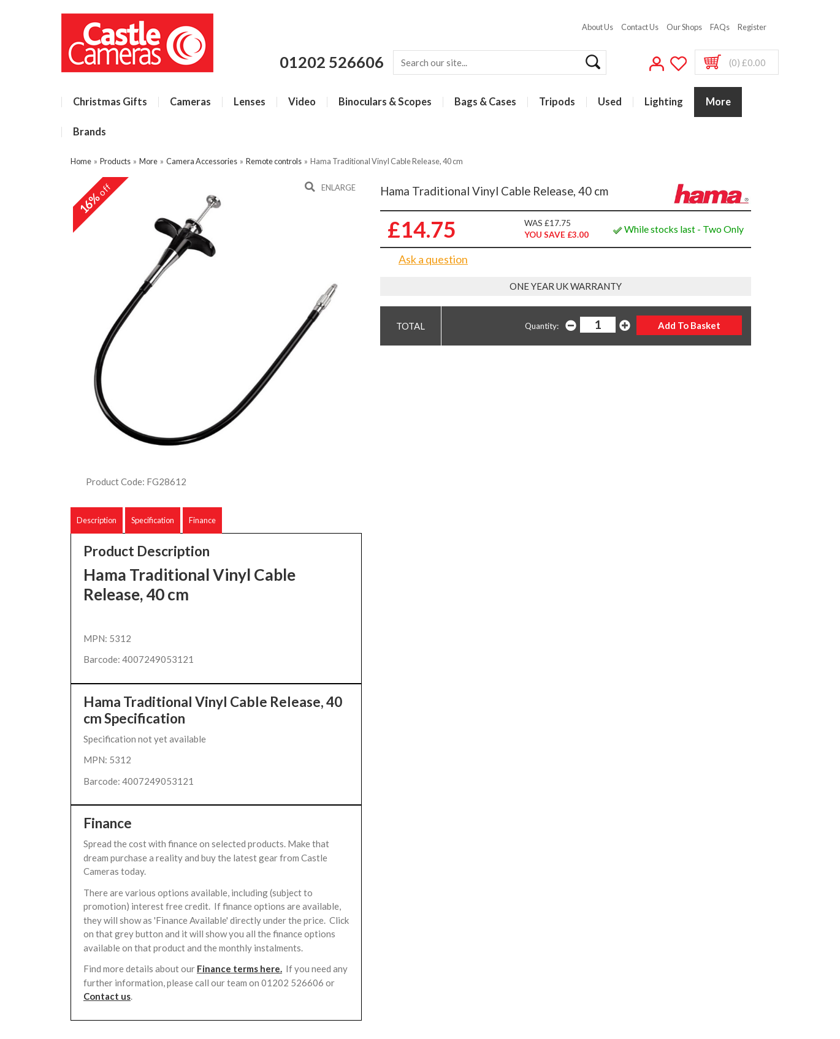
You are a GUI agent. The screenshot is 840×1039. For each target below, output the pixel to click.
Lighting (663, 102)
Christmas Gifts (110, 102)
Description (96, 520)
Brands (89, 132)
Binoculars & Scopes (385, 102)
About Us (597, 27)
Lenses (249, 102)
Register (752, 27)
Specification (152, 520)
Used (610, 102)
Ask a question (433, 259)
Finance (202, 520)
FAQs (720, 27)
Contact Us (640, 27)
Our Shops (684, 27)
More (718, 102)
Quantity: (542, 326)
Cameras (190, 102)
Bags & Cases (485, 102)
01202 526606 (332, 62)
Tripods (557, 102)
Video (302, 102)
